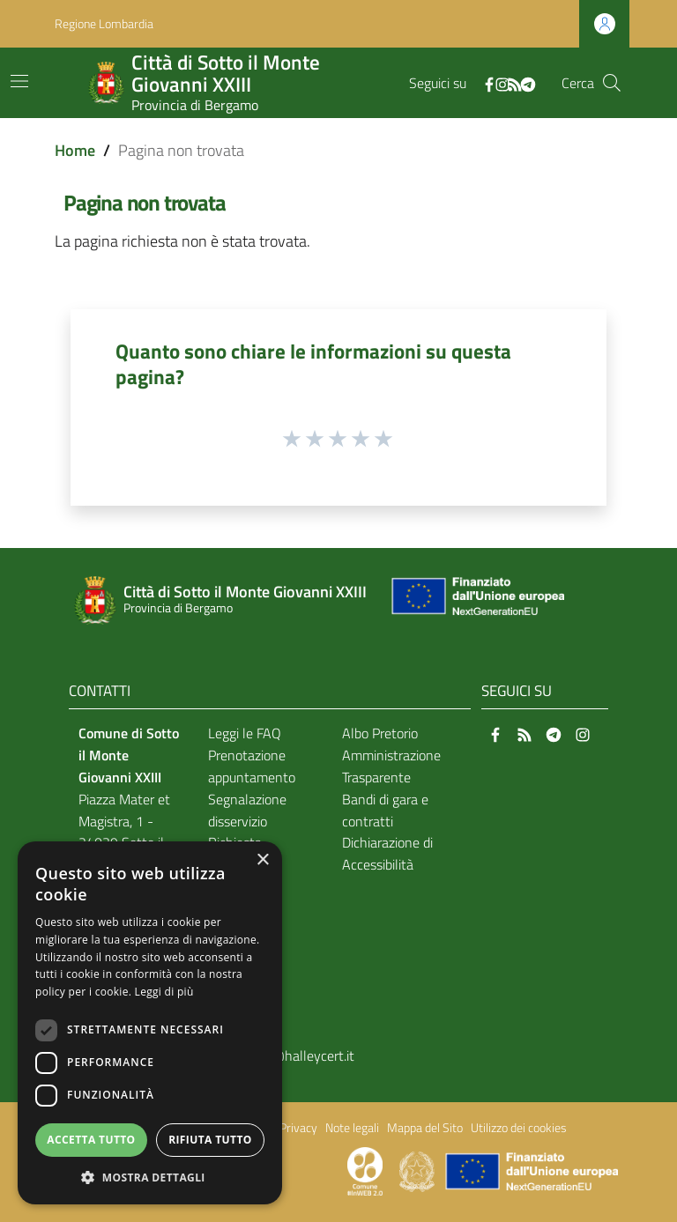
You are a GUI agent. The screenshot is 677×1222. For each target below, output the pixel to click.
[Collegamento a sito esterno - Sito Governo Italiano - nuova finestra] (418, 1170)
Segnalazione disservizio (247, 810)
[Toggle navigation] (19, 81)
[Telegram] (528, 82)
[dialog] (150, 1022)
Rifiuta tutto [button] (210, 1139)
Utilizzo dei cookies (519, 1128)
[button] (149, 1177)
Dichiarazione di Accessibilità (387, 853)
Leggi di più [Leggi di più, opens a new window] (164, 991)
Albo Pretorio (380, 733)
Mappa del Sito (425, 1128)
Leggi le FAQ (244, 733)
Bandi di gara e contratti (385, 810)
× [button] (262, 860)
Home (75, 150)
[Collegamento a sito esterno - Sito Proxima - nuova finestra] (365, 1170)
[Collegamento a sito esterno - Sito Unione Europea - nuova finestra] (476, 600)
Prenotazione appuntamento (251, 766)
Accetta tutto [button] (91, 1139)
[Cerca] (611, 82)
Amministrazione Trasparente (391, 766)
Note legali (352, 1128)
